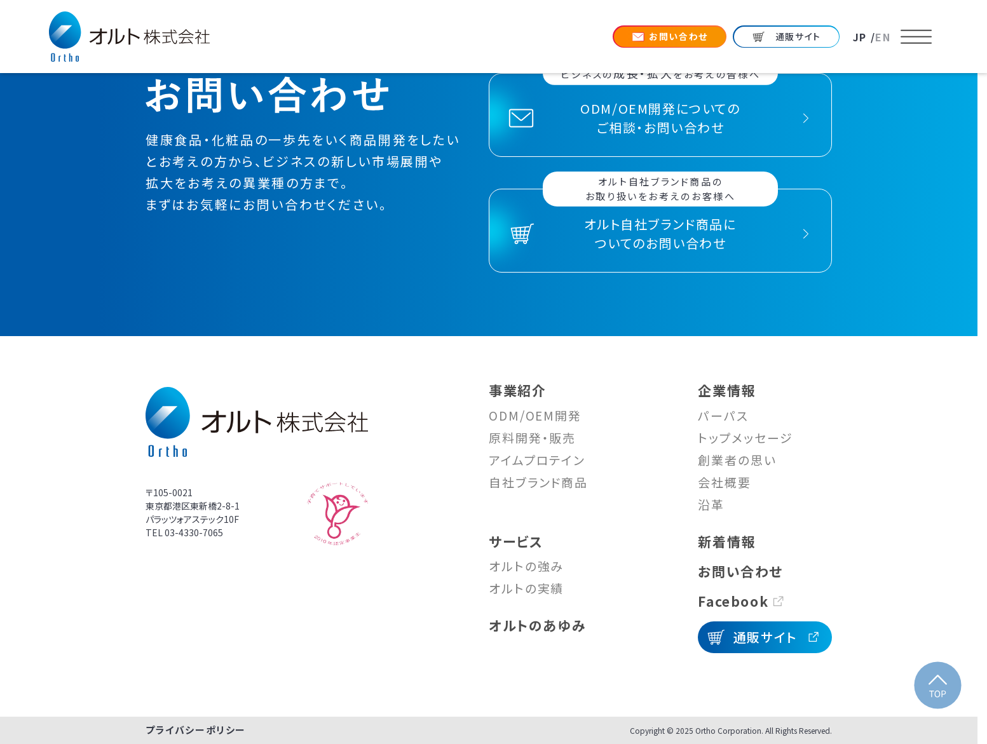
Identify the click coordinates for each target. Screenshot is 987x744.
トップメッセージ (745, 437)
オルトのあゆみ (537, 625)
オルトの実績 (526, 588)
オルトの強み (526, 565)
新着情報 (726, 541)
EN (882, 36)
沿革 (711, 504)
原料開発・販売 (532, 437)
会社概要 (724, 481)
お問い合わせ (740, 571)
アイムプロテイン (537, 459)
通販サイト (765, 637)
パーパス (723, 415)
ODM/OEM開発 (535, 415)
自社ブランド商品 (538, 481)
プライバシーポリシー (196, 729)
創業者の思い (737, 459)
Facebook (733, 601)
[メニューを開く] (916, 37)
